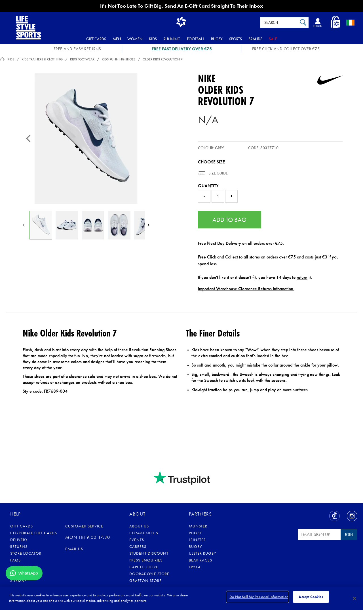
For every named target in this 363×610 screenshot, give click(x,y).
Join (349, 534)
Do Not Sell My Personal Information (258, 598)
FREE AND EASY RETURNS (77, 49)
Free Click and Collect (218, 257)
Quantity (208, 186)
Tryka (195, 566)
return (302, 277)
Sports (235, 38)
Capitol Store (143, 566)
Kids (153, 38)
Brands (255, 38)
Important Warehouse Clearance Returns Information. (246, 289)
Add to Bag (229, 220)
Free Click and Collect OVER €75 (286, 49)
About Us (139, 526)
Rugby (217, 38)
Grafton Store (145, 580)
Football (195, 38)
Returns (19, 546)
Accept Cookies (311, 598)
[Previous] (28, 138)
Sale (273, 38)
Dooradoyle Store (149, 573)
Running (171, 38)
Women (134, 38)
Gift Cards (96, 38)
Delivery (19, 539)
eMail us (74, 548)
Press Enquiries (145, 560)
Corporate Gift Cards (33, 532)
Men (117, 38)
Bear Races (200, 560)
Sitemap (18, 580)
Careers (137, 546)
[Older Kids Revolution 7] (86, 138)
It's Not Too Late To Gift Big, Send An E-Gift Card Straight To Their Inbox (181, 6)
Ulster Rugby (202, 553)
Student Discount (148, 553)
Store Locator (25, 553)
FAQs (15, 560)
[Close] (354, 598)
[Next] (148, 225)
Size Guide (218, 173)
